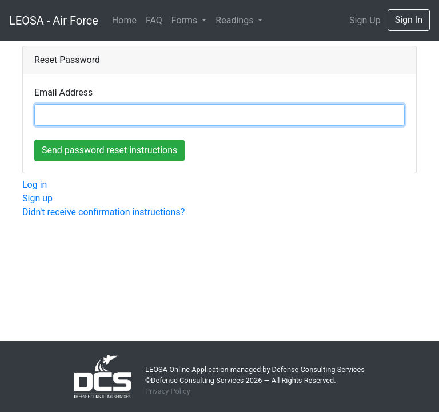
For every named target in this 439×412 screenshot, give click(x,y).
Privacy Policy (167, 391)
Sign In (408, 19)
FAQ (154, 20)
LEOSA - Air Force (53, 20)
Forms (185, 20)
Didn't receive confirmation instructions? (103, 212)
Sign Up (365, 20)
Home (124, 20)
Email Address (63, 92)
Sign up (37, 198)
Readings (235, 20)
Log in (34, 184)
